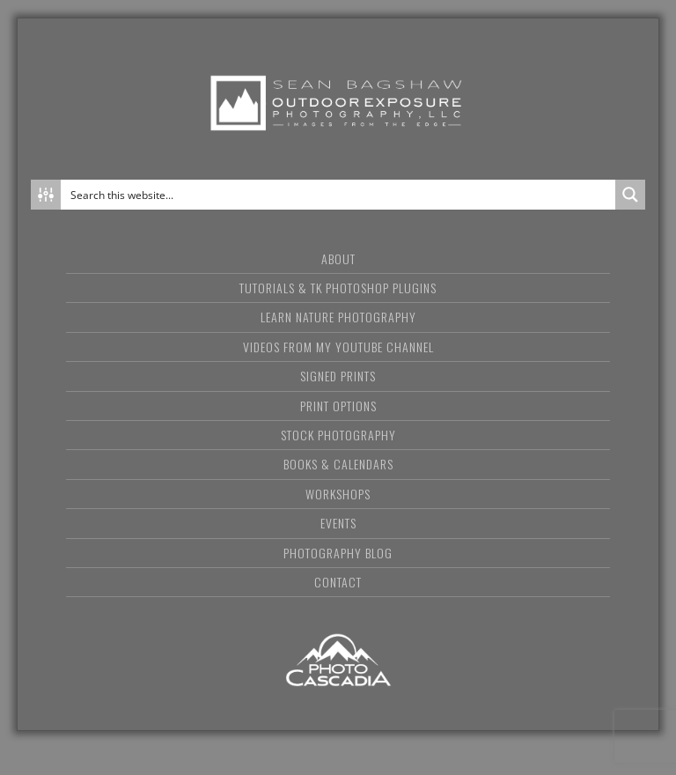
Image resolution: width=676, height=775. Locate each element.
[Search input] (338, 194)
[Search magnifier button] (630, 195)
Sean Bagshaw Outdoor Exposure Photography (338, 103)
